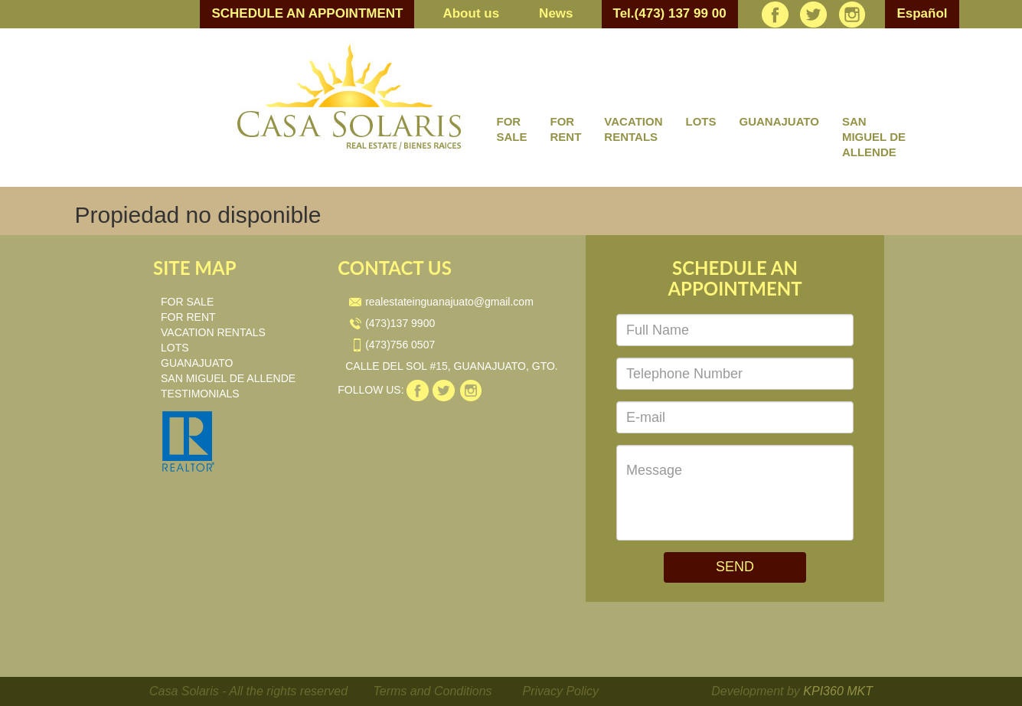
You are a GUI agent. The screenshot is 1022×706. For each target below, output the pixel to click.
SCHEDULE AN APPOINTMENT (307, 13)
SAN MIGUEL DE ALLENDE (874, 137)
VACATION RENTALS (633, 129)
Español (921, 13)
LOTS (700, 121)
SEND (735, 566)
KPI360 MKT (838, 691)
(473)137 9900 (392, 323)
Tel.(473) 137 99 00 (670, 13)
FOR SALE (512, 129)
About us (470, 13)
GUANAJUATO (778, 121)
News (556, 13)
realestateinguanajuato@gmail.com (441, 302)
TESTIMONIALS (200, 393)
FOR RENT (566, 129)
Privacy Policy (561, 691)
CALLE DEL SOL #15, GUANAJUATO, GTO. (451, 366)
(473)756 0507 (392, 344)
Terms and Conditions (433, 691)
